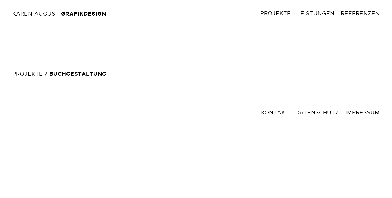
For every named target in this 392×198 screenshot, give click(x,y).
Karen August (59, 13)
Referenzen (360, 13)
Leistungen (316, 13)
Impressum (362, 112)
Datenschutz (317, 112)
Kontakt (275, 112)
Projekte (275, 13)
